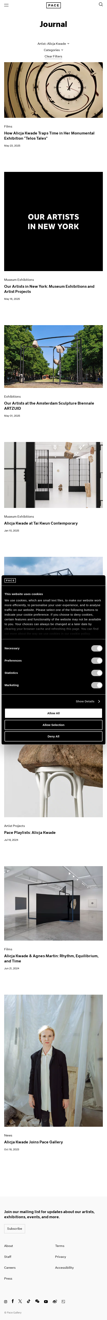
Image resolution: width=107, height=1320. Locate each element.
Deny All (53, 736)
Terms (59, 1246)
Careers (10, 1268)
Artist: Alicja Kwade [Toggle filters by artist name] (53, 44)
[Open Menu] (6, 5)
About (8, 1246)
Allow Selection (54, 725)
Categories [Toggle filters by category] (53, 50)
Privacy (60, 1257)
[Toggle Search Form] (101, 4)
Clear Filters (53, 56)
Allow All (53, 713)
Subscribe (14, 1228)
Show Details (85, 701)
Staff (7, 1257)
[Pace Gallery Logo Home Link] (53, 5)
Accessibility (64, 1268)
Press (8, 1278)
